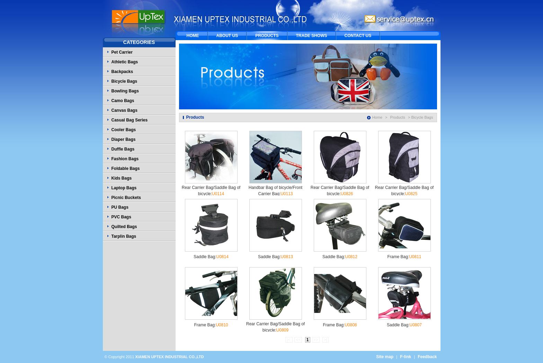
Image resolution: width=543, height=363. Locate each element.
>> (315, 339)
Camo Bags (123, 100)
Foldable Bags (126, 168)
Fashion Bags (125, 158)
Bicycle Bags (124, 81)
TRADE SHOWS (311, 35)
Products (397, 117)
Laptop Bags (124, 187)
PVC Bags (121, 217)
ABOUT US (227, 35)
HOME (193, 35)
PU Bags (120, 207)
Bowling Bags (125, 91)
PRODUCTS (266, 35)
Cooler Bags (124, 129)
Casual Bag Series (130, 120)
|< (289, 339)
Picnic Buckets (126, 197)
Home (377, 117)
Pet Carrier (122, 52)
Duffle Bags (123, 149)
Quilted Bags (124, 226)
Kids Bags (122, 178)
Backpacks (122, 71)
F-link (405, 356)
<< (298, 339)
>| (325, 339)
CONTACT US (358, 35)
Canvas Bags (124, 110)
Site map (384, 356)
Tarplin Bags (124, 236)
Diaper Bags (124, 139)
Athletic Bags (125, 62)
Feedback (427, 356)
